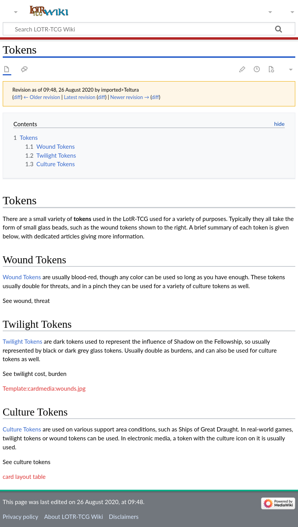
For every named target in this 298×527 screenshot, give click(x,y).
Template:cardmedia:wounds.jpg (44, 388)
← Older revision (41, 97)
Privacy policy (20, 516)
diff (17, 97)
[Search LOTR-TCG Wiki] (141, 29)
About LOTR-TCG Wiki (73, 516)
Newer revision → (129, 97)
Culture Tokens (22, 429)
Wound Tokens (22, 276)
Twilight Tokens (22, 341)
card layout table (24, 476)
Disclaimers (123, 516)
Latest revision (79, 97)
